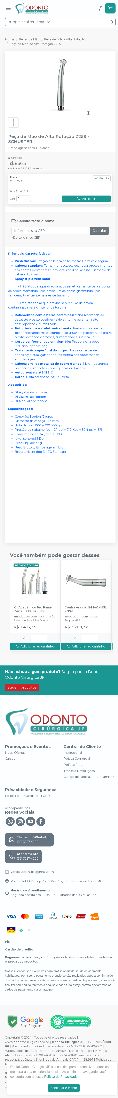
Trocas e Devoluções (79, 771)
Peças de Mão (29, 39)
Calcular (99, 231)
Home (10, 39)
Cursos (10, 759)
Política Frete (74, 765)
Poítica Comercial (77, 759)
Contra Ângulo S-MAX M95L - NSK (86, 609)
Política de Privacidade (61, 1076)
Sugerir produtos (22, 687)
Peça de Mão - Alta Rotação (64, 39)
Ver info (102, 178)
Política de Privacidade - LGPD (27, 796)
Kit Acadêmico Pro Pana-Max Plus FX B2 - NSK (33, 609)
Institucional (73, 753)
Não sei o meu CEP (25, 237)
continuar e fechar (64, 1088)
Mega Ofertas (15, 753)
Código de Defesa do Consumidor (89, 777)
